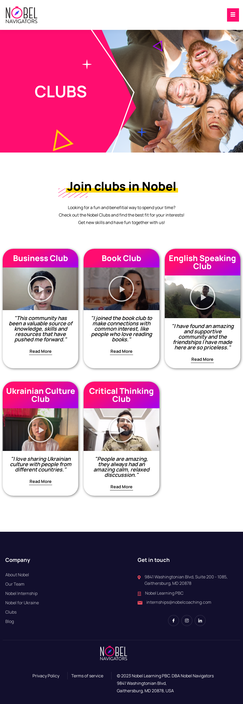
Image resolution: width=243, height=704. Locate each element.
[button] (40, 288)
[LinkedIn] (200, 620)
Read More (41, 351)
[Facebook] (173, 620)
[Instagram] (186, 620)
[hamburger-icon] (233, 15)
